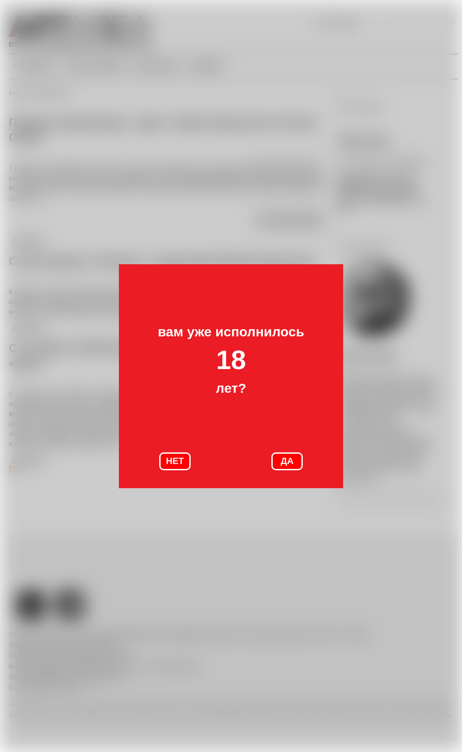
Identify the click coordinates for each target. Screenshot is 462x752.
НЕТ (175, 461)
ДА (287, 461)
